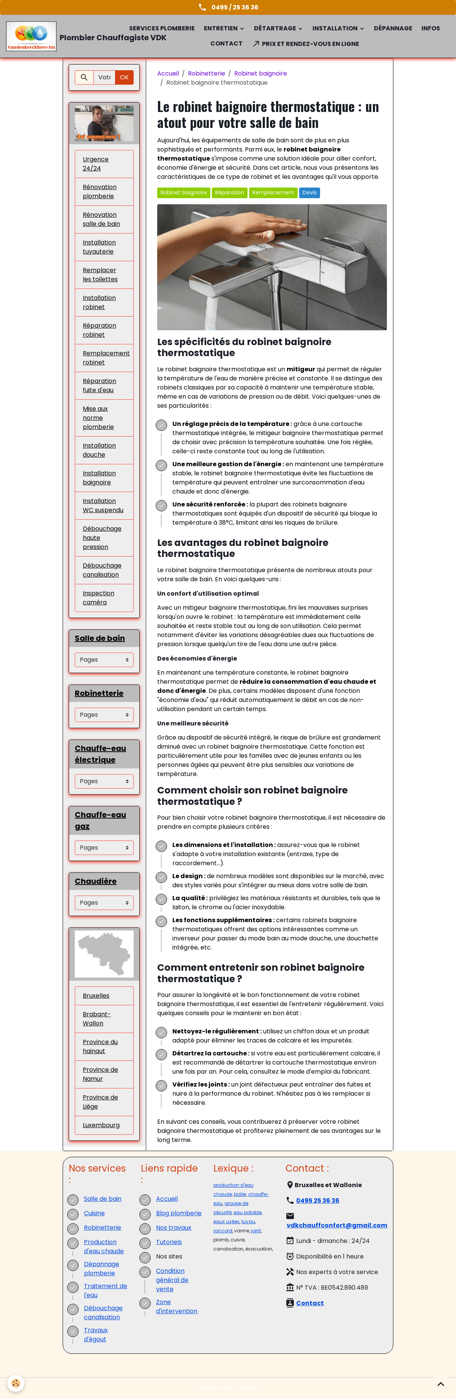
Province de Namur (100, 1074)
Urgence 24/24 (96, 164)
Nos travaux (173, 1227)
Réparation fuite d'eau (99, 385)
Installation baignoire (99, 478)
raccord (222, 1230)
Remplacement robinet (106, 358)
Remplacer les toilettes (100, 275)
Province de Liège (100, 1102)
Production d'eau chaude (104, 1246)
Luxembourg (101, 1125)
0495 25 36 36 (317, 1200)
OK (124, 77)
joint (256, 1230)
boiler (240, 1194)
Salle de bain (102, 1198)
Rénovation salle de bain (101, 219)
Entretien (221, 28)
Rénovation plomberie (100, 191)
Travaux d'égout (96, 1335)
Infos (430, 28)
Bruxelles (96, 995)
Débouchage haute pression (102, 537)
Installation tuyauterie (99, 247)
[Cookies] (16, 1383)
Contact (226, 43)
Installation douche (99, 450)
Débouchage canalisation (102, 570)
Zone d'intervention (176, 1306)
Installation (335, 28)
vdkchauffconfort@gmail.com (337, 1225)
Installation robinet (99, 302)
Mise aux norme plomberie (98, 417)
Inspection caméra (98, 598)
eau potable (248, 1212)
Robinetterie (206, 73)
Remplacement (273, 192)
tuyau (248, 1221)
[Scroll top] (440, 1383)
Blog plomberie (179, 1213)
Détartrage (275, 28)
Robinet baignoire (260, 73)
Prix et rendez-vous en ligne (305, 43)
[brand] (61, 36)
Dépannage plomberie (101, 1269)
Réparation (229, 192)
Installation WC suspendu (103, 505)
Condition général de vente (172, 1280)
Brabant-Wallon (97, 1019)
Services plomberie (162, 28)
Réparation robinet (99, 330)
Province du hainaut (100, 1046)
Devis (310, 192)
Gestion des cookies (228, 1388)
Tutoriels (169, 1242)
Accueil (168, 73)
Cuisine (94, 1213)
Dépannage (393, 28)
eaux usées (226, 1221)
